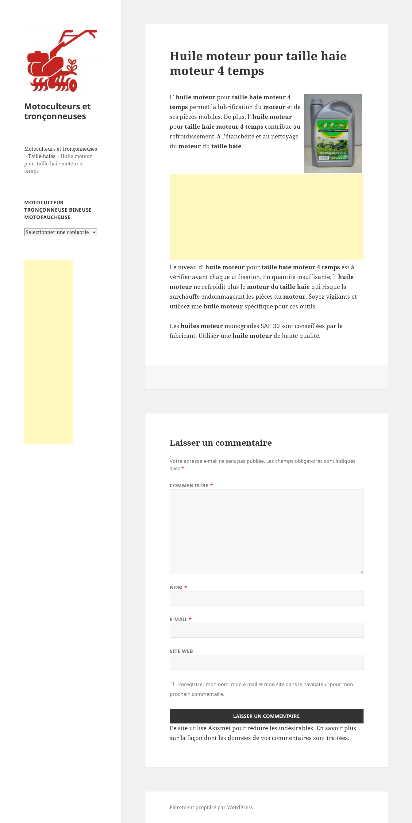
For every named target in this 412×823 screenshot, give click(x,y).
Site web (181, 651)
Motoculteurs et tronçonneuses (57, 111)
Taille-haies (41, 156)
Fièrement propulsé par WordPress (211, 807)
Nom (178, 587)
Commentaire (191, 485)
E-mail (181, 619)
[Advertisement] (48, 352)
